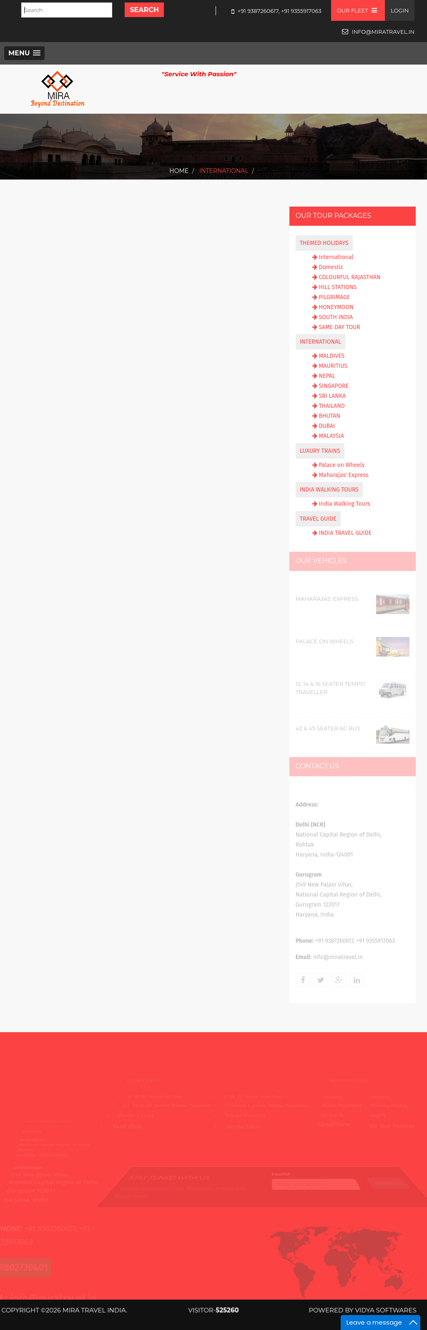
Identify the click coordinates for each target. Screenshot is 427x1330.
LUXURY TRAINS (320, 450)
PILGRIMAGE (334, 297)
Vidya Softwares (373, 1310)
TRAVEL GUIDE (318, 518)
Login (400, 10)
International (223, 171)
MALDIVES (331, 355)
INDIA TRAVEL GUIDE (345, 532)
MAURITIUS (333, 365)
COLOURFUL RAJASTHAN (349, 277)
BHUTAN (329, 415)
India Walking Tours (344, 503)
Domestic (331, 267)
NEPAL (327, 375)
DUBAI (327, 425)
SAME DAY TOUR (339, 327)
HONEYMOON (336, 307)
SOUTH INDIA (336, 317)
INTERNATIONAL (320, 341)
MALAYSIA (331, 435)
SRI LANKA (332, 395)
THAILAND (331, 405)
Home (178, 171)
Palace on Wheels (341, 465)
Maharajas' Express (343, 475)
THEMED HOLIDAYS (324, 243)
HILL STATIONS (338, 287)
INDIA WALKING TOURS (329, 489)
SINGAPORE (334, 385)
